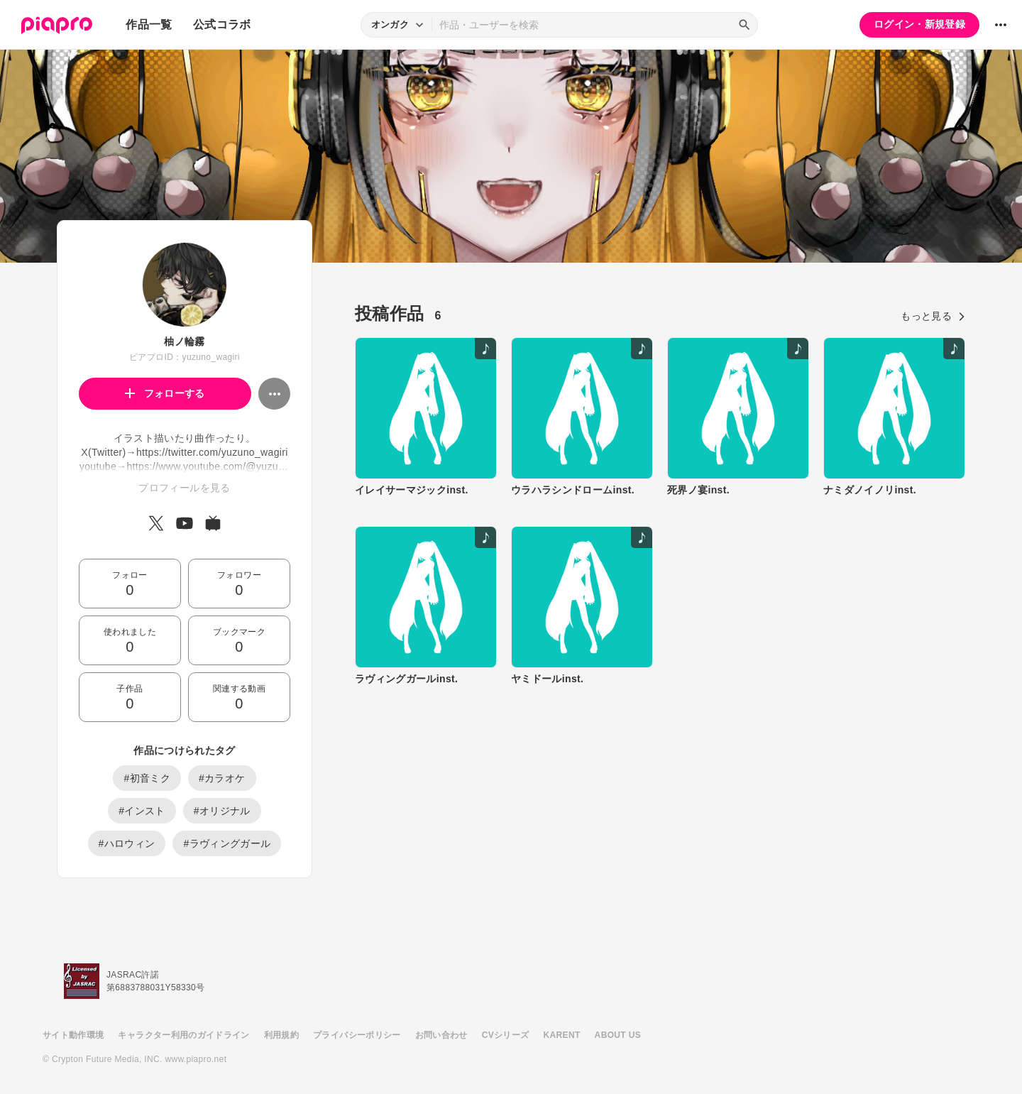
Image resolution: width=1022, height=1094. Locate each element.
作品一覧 (149, 24)
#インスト (142, 810)
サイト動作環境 (73, 1035)
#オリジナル (222, 810)
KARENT (562, 1035)
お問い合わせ (441, 1035)
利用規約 (281, 1035)
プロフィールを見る (184, 487)
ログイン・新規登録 (919, 24)
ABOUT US (618, 1035)
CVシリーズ (505, 1035)
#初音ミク (146, 778)
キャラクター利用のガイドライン (183, 1035)
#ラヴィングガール (226, 843)
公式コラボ (222, 24)
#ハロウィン (127, 843)
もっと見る (933, 316)
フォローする (165, 393)
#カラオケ (222, 778)
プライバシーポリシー (357, 1035)
